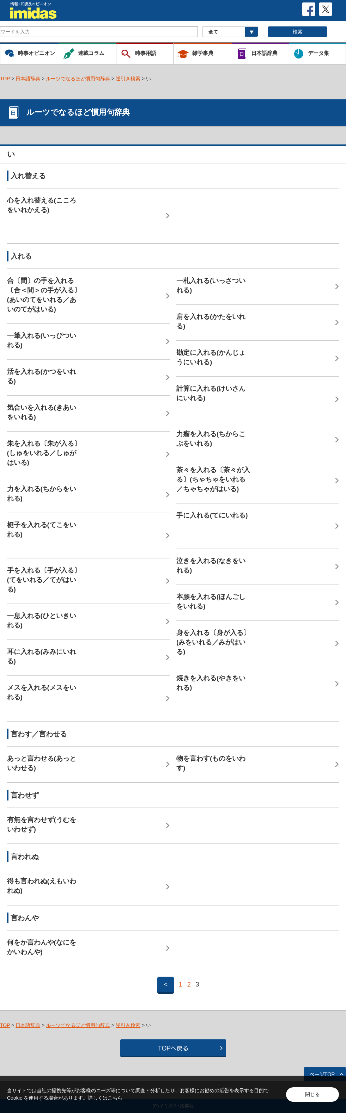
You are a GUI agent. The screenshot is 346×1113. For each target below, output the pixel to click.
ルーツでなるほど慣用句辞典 (78, 78)
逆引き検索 (128, 78)
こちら (115, 1098)
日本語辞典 (28, 78)
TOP (5, 78)
